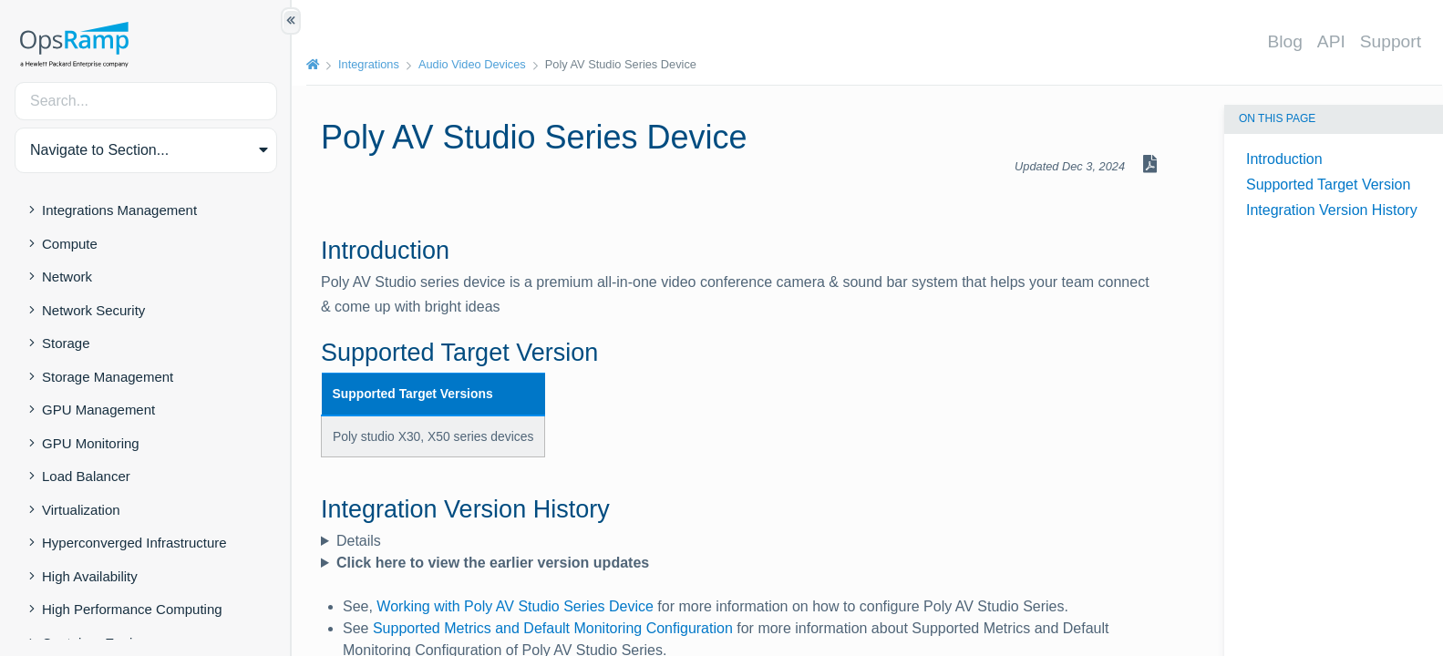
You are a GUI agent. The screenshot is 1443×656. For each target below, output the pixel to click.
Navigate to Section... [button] (99, 150)
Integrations (368, 64)
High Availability (90, 576)
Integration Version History (1331, 210)
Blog (1284, 41)
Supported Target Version (1328, 184)
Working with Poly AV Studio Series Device (515, 606)
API (1331, 41)
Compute (70, 243)
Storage (66, 343)
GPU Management (98, 409)
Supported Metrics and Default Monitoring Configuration (553, 628)
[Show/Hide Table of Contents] (291, 21)
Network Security (93, 310)
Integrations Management (119, 210)
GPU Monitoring (90, 443)
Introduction (1284, 159)
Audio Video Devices (472, 64)
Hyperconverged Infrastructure (134, 542)
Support (1390, 41)
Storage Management (107, 376)
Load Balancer (86, 476)
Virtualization (81, 510)
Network (67, 276)
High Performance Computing (132, 609)
